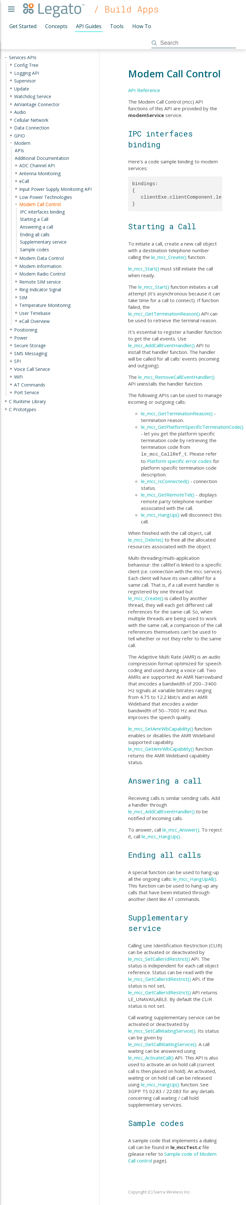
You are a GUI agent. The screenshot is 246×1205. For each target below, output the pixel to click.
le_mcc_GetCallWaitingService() (162, 1043)
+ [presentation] (11, 65)
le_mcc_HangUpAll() (194, 878)
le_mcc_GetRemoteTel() (167, 494)
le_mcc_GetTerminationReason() (164, 313)
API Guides (89, 26)
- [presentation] (5, 57)
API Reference (144, 90)
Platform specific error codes (179, 460)
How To (141, 26)
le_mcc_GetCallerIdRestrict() (159, 978)
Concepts (56, 26)
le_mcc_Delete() (145, 539)
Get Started (23, 26)
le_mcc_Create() (168, 257)
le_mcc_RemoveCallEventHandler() (176, 377)
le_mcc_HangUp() (160, 514)
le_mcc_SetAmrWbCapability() (160, 728)
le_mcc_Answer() (180, 829)
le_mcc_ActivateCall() (151, 1057)
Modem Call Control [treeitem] (40, 204)
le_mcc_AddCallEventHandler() (161, 345)
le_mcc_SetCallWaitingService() (161, 1030)
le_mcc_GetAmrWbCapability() (161, 748)
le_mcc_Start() (143, 268)
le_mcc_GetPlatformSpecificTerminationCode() (192, 427)
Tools (117, 26)
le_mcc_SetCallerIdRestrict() (159, 958)
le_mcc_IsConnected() (165, 480)
